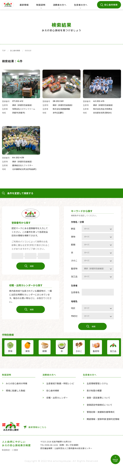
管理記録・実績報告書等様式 (101, 411)
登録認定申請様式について (99, 404)
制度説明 (40, 6)
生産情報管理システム (97, 383)
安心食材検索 (111, 4)
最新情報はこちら (37, 427)
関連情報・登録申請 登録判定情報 (103, 419)
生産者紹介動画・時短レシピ (60, 383)
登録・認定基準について (98, 397)
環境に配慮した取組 (15, 390)
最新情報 (24, 4)
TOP (3, 50)
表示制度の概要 (94, 390)
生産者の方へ (80, 6)
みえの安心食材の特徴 (16, 383)
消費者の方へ (59, 6)
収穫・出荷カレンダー (57, 397)
